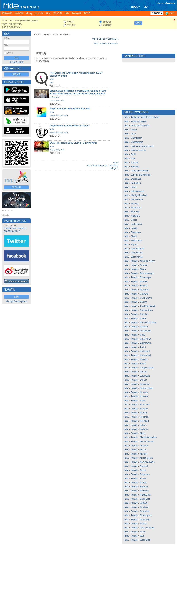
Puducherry (136, 224)
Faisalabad (145, 330)
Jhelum (143, 380)
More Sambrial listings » (114, 165)
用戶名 (7, 38)
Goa (133, 158)
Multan (143, 449)
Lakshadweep (137, 191)
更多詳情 (16, 187)
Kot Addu (144, 421)
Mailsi (143, 433)
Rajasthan (136, 232)
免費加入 (16, 74)
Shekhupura (146, 515)
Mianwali (144, 445)
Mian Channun (147, 441)
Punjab (48, 34)
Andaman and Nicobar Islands (145, 117)
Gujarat (134, 162)
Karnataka (136, 183)
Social (52, 112)
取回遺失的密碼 (16, 62)
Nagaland (135, 216)
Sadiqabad (145, 499)
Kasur (143, 400)
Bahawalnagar (147, 273)
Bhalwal (144, 285)
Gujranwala (145, 343)
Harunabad (145, 355)
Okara (143, 470)
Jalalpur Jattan (147, 367)
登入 (146, 7)
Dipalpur (144, 326)
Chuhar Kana (146, 310)
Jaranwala (145, 376)
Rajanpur (144, 490)
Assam (134, 129)
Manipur (135, 203)
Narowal (144, 466)
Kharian (143, 413)
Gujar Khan (145, 339)
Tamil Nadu (136, 240)
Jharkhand (136, 179)
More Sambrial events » (98, 165)
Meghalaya (136, 207)
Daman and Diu (138, 150)
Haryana (135, 166)
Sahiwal (144, 503)
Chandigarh (136, 138)
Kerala (134, 187)
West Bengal (137, 257)
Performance (54, 97)
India (37, 34)
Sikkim (134, 236)
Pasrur (143, 478)
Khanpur (144, 408)
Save (138, 23)
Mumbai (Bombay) (56, 115)
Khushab (144, 417)
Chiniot (143, 302)
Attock (143, 269)
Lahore (143, 425)
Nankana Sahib (147, 462)
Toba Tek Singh (147, 527)
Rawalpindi (145, 495)
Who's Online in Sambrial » (105, 39)
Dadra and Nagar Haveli (142, 146)
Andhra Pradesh (138, 121)
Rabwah (144, 486)
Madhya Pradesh (139, 195)
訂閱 (16, 296)
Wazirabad (145, 540)
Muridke (144, 454)
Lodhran (144, 429)
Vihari (142, 531)
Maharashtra (137, 199)
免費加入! (135, 7)
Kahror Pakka (146, 388)
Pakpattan (145, 474)
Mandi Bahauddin (148, 437)
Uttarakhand (136, 253)
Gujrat (143, 347)
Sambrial (63, 34)
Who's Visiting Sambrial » (106, 43)
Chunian (144, 314)
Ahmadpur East (147, 261)
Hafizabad (145, 351)
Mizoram (135, 211)
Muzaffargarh (146, 458)
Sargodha (144, 511)
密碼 (6, 45)
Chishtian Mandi (147, 306)
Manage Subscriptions (16, 301)
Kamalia (144, 392)
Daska (143, 318)
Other (52, 79)
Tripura (134, 244)
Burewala (144, 289)
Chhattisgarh (137, 142)
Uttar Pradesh (137, 248)
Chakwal (144, 294)
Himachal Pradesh (139, 170)
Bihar (133, 134)
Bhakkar (144, 281)
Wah (142, 536)
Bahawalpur (145, 277)
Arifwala (144, 265)
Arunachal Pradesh (140, 125)
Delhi (133, 154)
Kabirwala (144, 384)
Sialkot (143, 523)
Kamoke (144, 396)
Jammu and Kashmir (141, 175)
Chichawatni (146, 298)
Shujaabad (145, 519)
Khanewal (144, 404)
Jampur (143, 371)
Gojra (142, 335)
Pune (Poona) (55, 100)
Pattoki (143, 482)
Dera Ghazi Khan (148, 322)
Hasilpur (144, 359)
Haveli (143, 363)
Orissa (134, 220)
